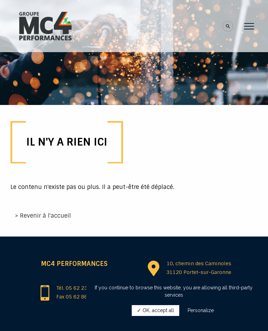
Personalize (201, 310)
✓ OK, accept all (155, 310)
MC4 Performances (74, 264)
